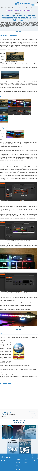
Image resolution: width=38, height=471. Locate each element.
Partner (25, 462)
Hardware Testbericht (10, 10)
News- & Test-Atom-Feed (18, 467)
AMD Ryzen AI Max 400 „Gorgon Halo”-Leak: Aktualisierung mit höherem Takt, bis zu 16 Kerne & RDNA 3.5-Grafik (25, 450)
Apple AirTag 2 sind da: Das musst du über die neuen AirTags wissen (13, 449)
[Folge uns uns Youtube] (4, 460)
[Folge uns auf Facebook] (6, 460)
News (21, 10)
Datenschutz (26, 459)
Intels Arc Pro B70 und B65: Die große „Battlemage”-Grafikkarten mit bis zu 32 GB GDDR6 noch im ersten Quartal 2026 (7, 436)
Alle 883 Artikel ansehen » (11, 414)
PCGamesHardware (27, 458)
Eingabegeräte (16, 10)
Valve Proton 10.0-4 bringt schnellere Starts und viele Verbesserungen (30, 434)
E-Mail (3, 416)
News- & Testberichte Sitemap (18, 459)
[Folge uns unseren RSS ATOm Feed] (9, 460)
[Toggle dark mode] (32, 5)
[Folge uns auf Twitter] (1, 460)
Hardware (28, 10)
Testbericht (4, 7)
